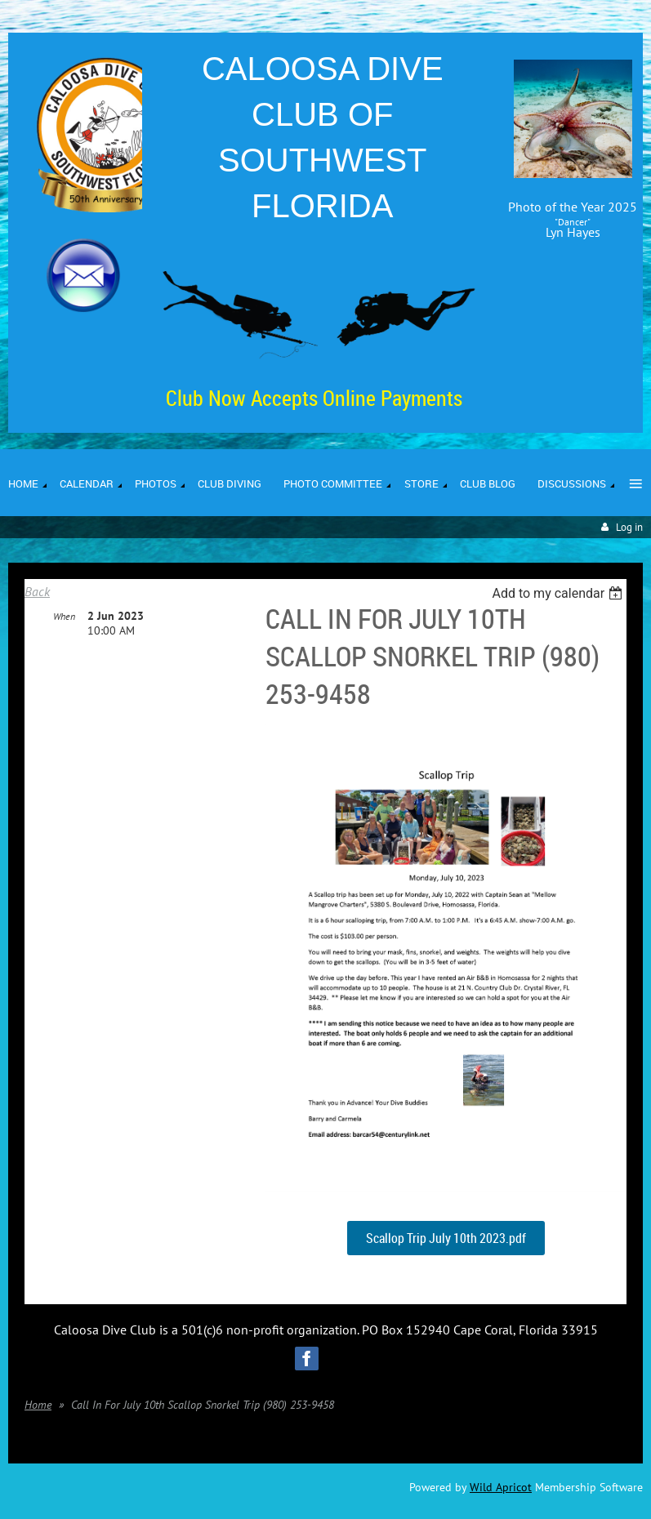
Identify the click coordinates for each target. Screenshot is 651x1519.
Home (38, 1404)
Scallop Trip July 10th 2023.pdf (446, 1238)
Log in (629, 527)
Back (37, 591)
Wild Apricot (501, 1487)
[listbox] (559, 593)
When (64, 616)
